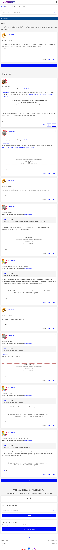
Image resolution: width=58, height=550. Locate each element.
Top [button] (30, 537)
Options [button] (3, 23)
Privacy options (4, 540)
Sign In (56, 2)
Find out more (28, 89)
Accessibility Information (51, 542)
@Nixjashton (5, 92)
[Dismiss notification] (56, 6)
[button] (55, 33)
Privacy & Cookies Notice (6, 542)
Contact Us (54, 543)
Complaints (3, 543)
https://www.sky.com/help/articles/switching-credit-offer (18, 147)
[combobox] (26, 12)
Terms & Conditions (52, 540)
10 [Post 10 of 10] (4, 470)
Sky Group (3, 545)
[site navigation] (2, 2)
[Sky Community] (9, 2)
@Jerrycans (6, 219)
